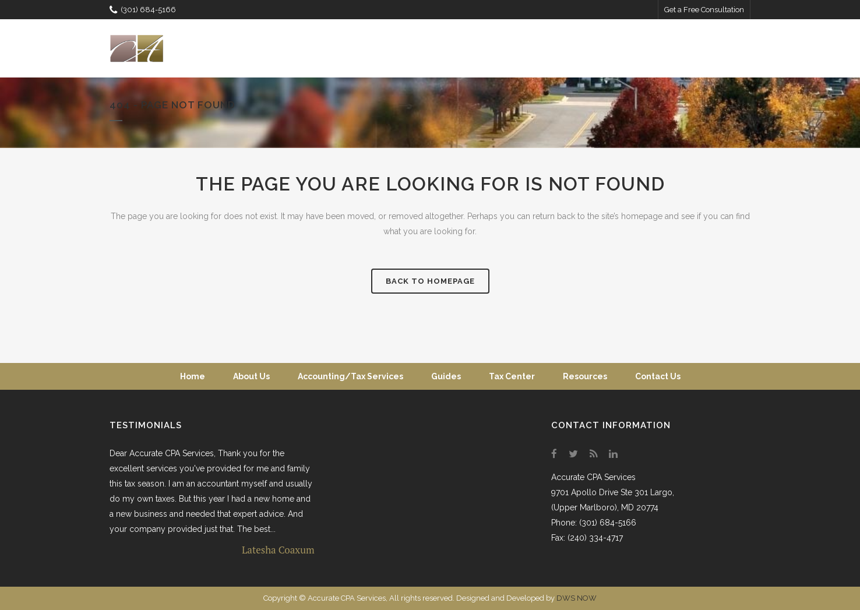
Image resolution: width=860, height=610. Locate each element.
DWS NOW (576, 598)
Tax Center (512, 376)
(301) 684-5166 (143, 9)
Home (192, 376)
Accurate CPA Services (593, 477)
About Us (251, 376)
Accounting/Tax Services (350, 376)
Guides (446, 376)
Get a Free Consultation (704, 9)
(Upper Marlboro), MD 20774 (604, 507)
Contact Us (658, 376)
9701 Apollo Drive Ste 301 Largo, (612, 492)
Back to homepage (430, 281)
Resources (585, 376)
